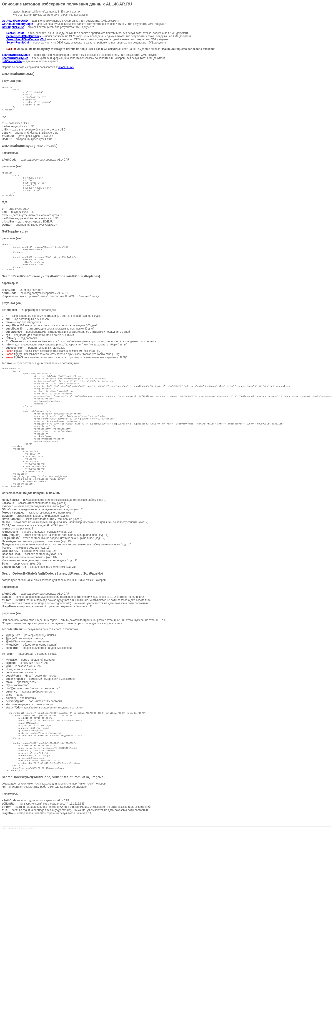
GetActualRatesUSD (15, 20)
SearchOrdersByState (16, 54)
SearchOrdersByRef (15, 58)
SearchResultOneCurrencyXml (26, 39)
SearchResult (15, 33)
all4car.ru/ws (66, 67)
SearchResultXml (17, 42)
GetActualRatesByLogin (17, 24)
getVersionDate (12, 61)
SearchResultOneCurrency (23, 36)
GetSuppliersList (13, 27)
